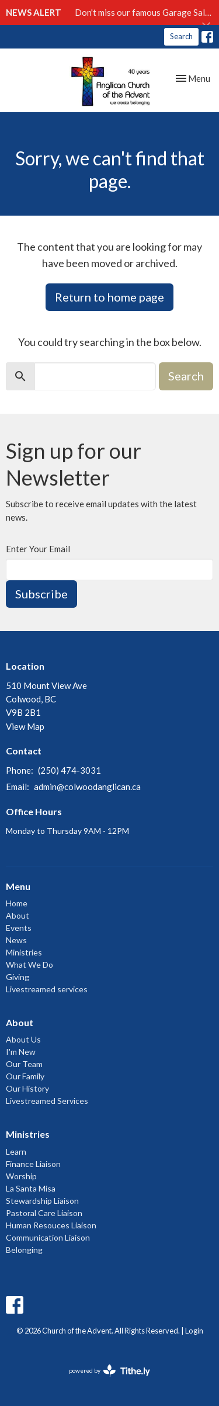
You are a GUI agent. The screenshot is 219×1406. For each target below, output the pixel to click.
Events (19, 928)
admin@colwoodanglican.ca (87, 786)
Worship (21, 1176)
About (17, 915)
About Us (23, 1039)
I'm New (21, 1052)
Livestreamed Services (47, 1101)
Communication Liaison (48, 1237)
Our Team (24, 1064)
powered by (109, 1370)
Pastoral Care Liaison (44, 1213)
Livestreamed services (47, 989)
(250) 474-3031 (69, 770)
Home (16, 903)
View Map (25, 726)
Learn (16, 1151)
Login (194, 1330)
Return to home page (109, 297)
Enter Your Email (38, 548)
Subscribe (41, 594)
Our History (27, 1088)
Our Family (25, 1076)
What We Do (29, 964)
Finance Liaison (33, 1164)
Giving (17, 977)
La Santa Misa (30, 1188)
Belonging (24, 1250)
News (16, 940)
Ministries (24, 952)
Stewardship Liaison (42, 1201)
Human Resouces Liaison (51, 1225)
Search (181, 36)
